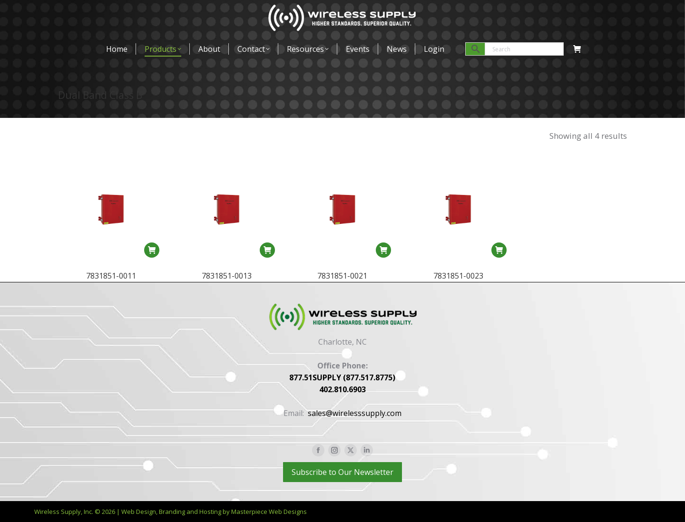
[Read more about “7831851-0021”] (383, 250)
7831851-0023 (458, 282)
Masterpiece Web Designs (269, 511)
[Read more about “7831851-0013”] (267, 250)
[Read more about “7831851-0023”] (499, 256)
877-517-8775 (83, 11)
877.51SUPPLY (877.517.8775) (342, 377)
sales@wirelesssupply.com (354, 413)
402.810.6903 (342, 389)
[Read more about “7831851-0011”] (151, 250)
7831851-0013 (227, 276)
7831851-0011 (111, 276)
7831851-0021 (342, 276)
